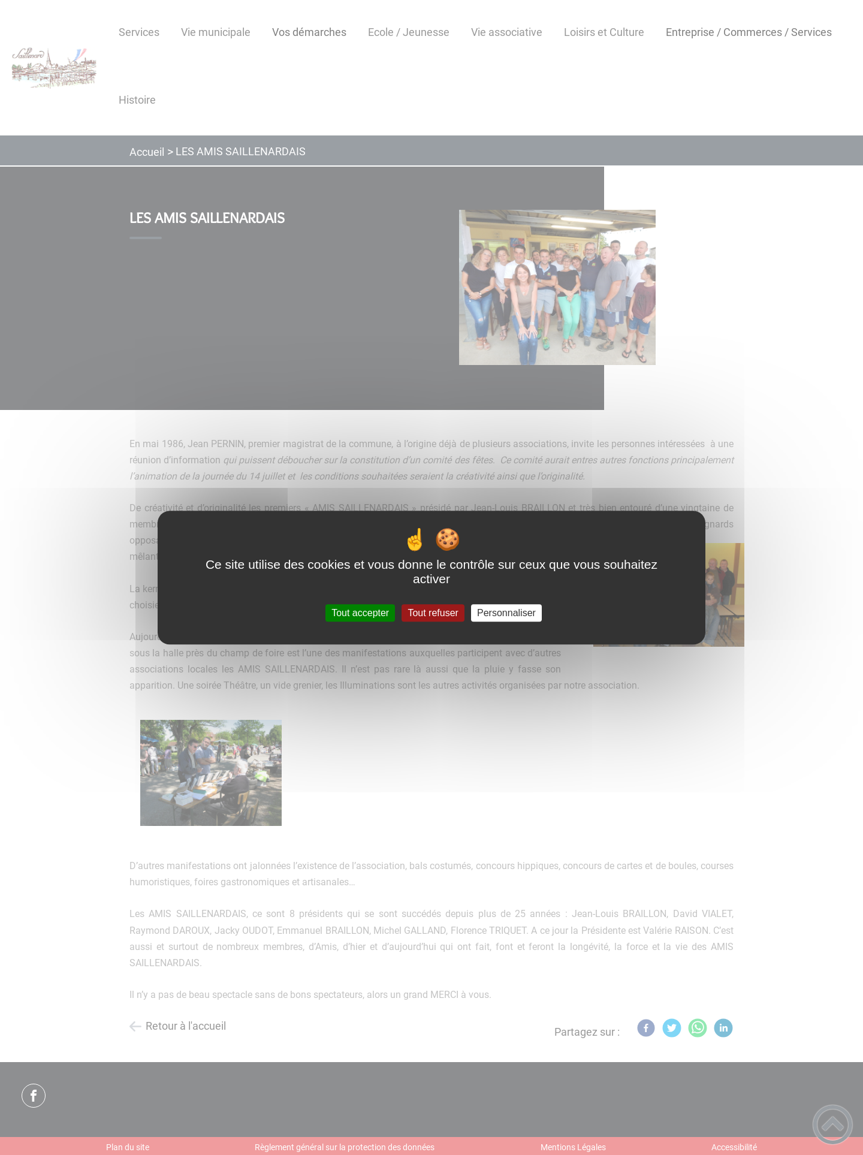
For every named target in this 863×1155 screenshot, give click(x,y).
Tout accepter (360, 613)
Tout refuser (433, 613)
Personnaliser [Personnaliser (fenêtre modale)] (506, 613)
